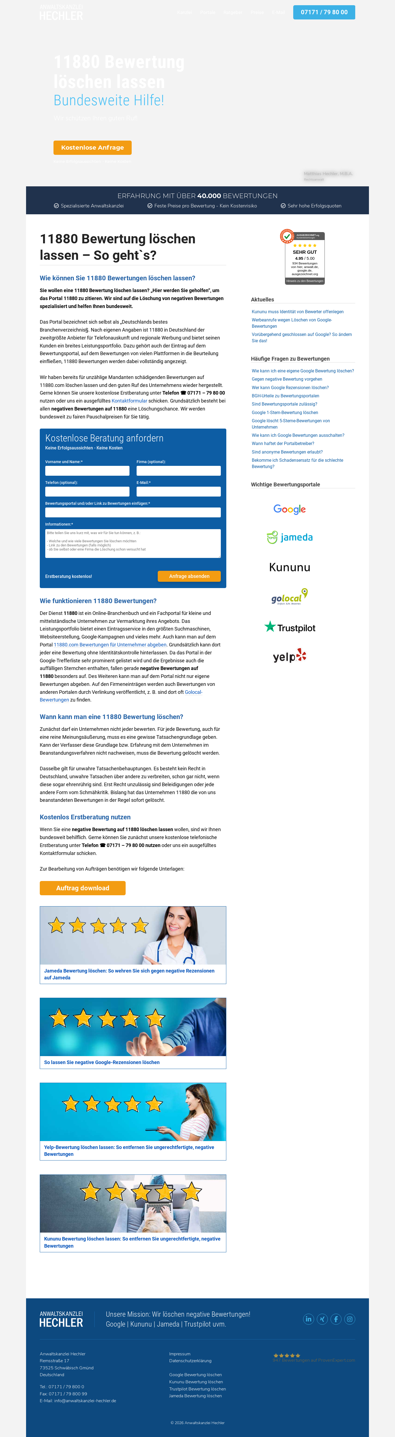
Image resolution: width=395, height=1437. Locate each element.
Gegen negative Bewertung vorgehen (287, 379)
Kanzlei (184, 12)
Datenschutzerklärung (190, 1361)
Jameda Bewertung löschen (195, 1396)
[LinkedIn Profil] (308, 1319)
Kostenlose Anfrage (92, 147)
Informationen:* (59, 524)
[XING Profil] (322, 1319)
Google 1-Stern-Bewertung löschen (285, 412)
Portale (207, 12)
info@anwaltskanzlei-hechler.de (85, 1401)
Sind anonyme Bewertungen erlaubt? (287, 452)
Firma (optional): (151, 462)
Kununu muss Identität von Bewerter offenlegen (298, 311)
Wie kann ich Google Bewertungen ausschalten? (298, 435)
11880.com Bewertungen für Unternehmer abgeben (110, 645)
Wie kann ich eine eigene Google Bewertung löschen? (303, 370)
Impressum (179, 1354)
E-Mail (278, 12)
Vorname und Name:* (64, 462)
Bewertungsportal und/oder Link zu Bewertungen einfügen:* (97, 503)
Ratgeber (233, 12)
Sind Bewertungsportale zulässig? (284, 404)
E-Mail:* (144, 482)
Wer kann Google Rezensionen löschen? (290, 387)
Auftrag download (82, 888)
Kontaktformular (129, 401)
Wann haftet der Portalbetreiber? (283, 443)
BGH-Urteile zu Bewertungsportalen (285, 395)
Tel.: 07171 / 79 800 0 (62, 1387)
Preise (257, 12)
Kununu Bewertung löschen (196, 1382)
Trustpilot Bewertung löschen (197, 1389)
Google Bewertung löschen (195, 1375)
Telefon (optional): (61, 482)
